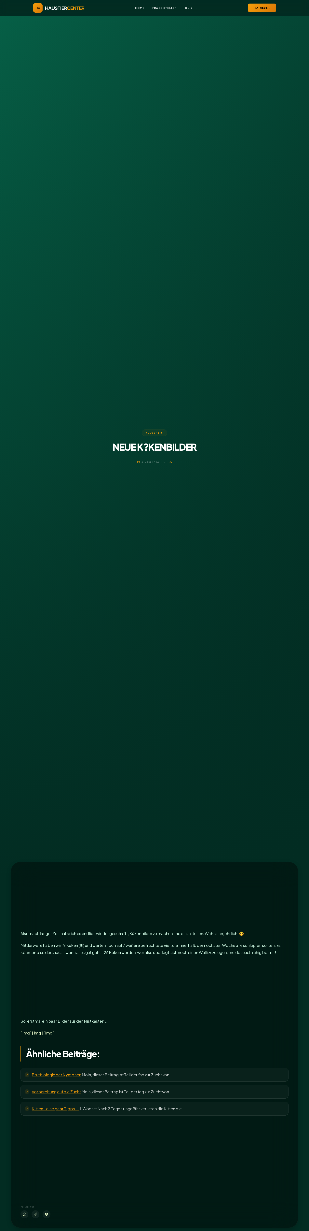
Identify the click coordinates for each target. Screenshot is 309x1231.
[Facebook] (35, 1214)
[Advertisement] (138, 900)
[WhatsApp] (24, 1214)
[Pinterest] (46, 1214)
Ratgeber (262, 7)
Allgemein (154, 433)
